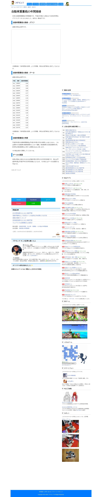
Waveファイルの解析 (70, 261)
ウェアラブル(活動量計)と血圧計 (22, 222)
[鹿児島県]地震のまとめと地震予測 (75, 168)
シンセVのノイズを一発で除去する (71, 95)
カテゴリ (19, 7)
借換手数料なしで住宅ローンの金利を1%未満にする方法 (30, 215)
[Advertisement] (35, 183)
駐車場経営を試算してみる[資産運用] (75, 157)
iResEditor (67, 290)
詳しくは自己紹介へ (32, 255)
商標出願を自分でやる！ (72, 142)
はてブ (48, 199)
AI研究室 (42, 4)
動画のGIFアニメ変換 (70, 222)
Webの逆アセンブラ (70, 294)
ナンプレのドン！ (66, 365)
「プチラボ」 (71, 298)
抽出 (73, 257)
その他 (61, 4)
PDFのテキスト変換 (70, 198)
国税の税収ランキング (19, 218)
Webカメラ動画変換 (70, 236)
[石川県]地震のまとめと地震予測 (74, 169)
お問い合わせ (47, 491)
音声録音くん (68, 284)
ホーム (29, 4)
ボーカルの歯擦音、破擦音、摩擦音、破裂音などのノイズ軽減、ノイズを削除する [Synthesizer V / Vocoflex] (76, 101)
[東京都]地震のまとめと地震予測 (74, 171)
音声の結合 (68, 257)
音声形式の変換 (69, 240)
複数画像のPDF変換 (70, 194)
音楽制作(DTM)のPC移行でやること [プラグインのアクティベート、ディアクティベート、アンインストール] (76, 116)
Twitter (19, 199)
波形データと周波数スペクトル (73, 267)
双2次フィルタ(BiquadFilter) (72, 273)
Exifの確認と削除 (69, 207)
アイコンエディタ (69, 227)
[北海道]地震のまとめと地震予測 (22, 220)
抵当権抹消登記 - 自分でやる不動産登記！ (77, 161)
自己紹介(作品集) (52, 4)
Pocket (18, 203)
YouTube (78, 410)
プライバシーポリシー (57, 491)
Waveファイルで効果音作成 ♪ (73, 246)
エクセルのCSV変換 (70, 213)
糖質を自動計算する (71, 130)
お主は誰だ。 (71, 381)
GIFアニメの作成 (69, 218)
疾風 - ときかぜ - (69, 183)
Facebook (33, 199)
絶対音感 (67, 278)
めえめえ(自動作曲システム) (69, 407)
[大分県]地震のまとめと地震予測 (22, 213)
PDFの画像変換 (69, 203)
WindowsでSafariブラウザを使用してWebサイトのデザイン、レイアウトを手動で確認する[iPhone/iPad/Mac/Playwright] (76, 108)
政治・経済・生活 (29, 7)
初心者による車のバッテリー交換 (74, 144)
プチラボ (35, 4)
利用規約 (41, 491)
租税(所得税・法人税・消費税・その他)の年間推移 (33, 226)
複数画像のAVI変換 (70, 231)
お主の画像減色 (71, 375)
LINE (33, 203)
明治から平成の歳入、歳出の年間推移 (76, 135)
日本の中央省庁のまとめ (72, 166)
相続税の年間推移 (24, 228)
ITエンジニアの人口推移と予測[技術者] (76, 159)
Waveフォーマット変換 (71, 251)
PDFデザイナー (69, 188)
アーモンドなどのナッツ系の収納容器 (76, 145)
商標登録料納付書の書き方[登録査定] (75, 140)
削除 (76, 257)
